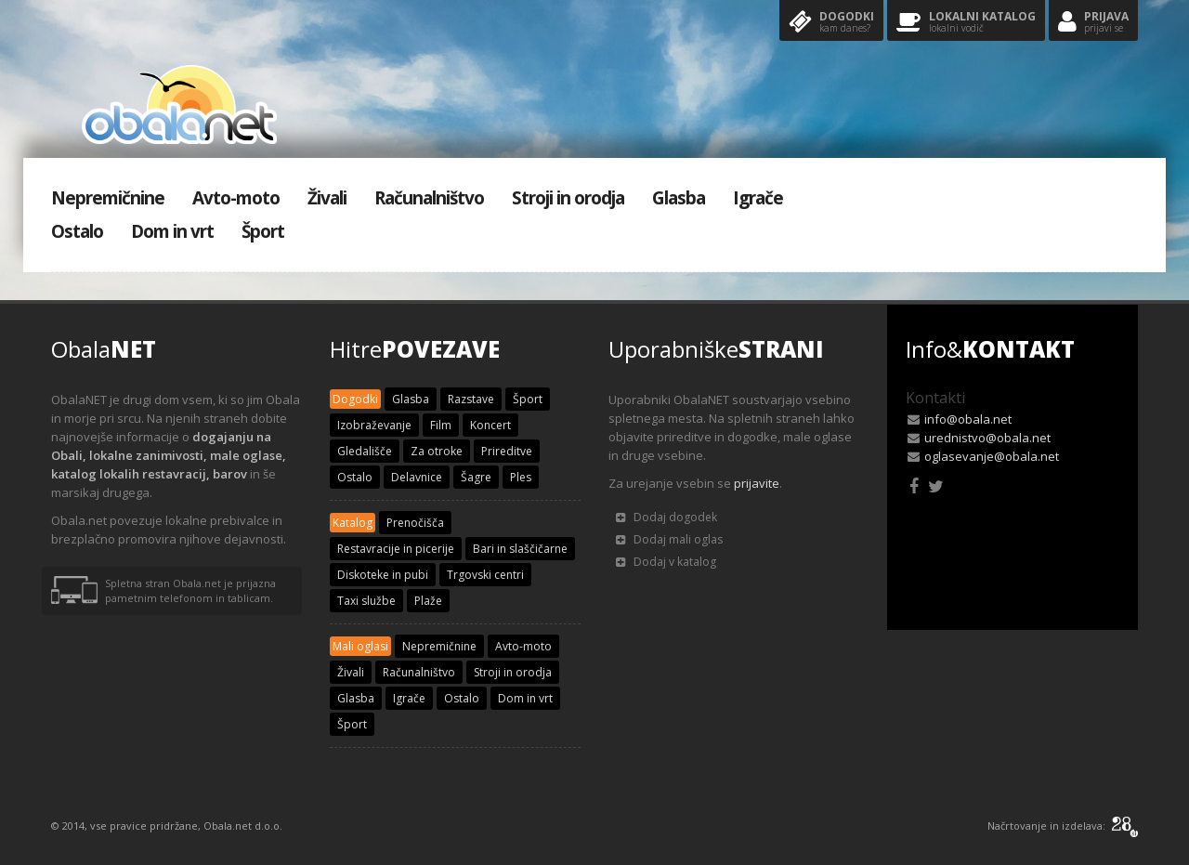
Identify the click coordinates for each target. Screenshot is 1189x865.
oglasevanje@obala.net (991, 456)
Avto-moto (236, 198)
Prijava (1093, 22)
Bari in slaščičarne (520, 549)
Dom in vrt (172, 231)
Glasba (678, 198)
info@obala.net (968, 419)
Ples (520, 477)
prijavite (756, 483)
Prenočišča (415, 523)
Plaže (428, 601)
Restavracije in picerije (395, 549)
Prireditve (506, 451)
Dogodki (831, 22)
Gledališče (364, 451)
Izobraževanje (374, 425)
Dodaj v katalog (666, 562)
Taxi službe (366, 601)
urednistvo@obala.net (987, 437)
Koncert (490, 425)
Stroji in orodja (568, 198)
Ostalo (77, 231)
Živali (326, 198)
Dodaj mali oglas (669, 539)
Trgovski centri (485, 575)
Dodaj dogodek (666, 517)
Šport (263, 231)
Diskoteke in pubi (382, 575)
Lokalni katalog (966, 22)
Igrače (758, 198)
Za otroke (437, 451)
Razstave (471, 399)
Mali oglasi (360, 646)
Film (440, 425)
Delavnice (416, 477)
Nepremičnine (107, 198)
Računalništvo (429, 198)
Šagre (476, 477)
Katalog (352, 523)
